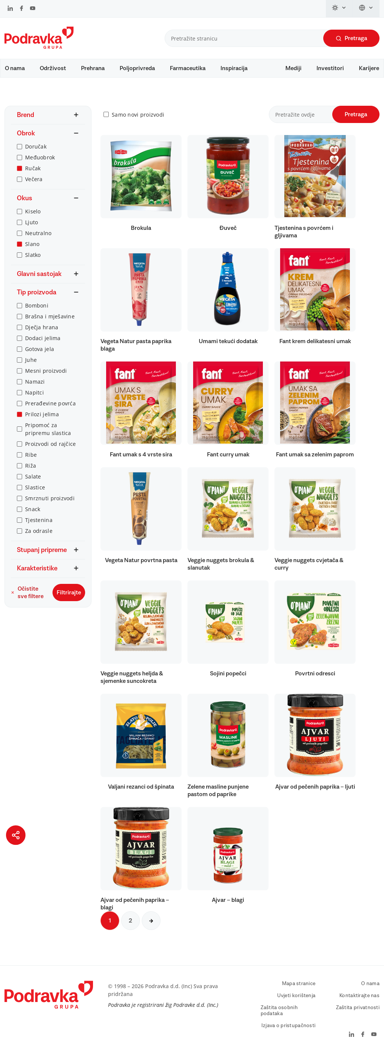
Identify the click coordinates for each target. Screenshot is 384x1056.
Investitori (330, 68)
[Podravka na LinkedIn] (10, 9)
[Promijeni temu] (339, 8)
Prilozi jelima (42, 414)
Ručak (32, 168)
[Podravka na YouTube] (32, 9)
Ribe (31, 454)
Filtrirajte (69, 593)
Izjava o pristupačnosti (288, 1025)
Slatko (33, 254)
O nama (15, 68)
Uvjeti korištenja (296, 995)
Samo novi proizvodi (138, 114)
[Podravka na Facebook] (21, 9)
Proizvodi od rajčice (50, 443)
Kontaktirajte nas (359, 995)
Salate (33, 476)
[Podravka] (39, 47)
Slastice (35, 487)
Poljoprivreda (137, 68)
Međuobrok (40, 157)
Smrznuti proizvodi (50, 498)
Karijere (369, 68)
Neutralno (38, 233)
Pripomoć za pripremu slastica (48, 429)
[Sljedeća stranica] (151, 920)
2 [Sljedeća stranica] (130, 921)
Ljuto (31, 222)
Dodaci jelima (43, 338)
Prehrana (93, 68)
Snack (32, 509)
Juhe (31, 359)
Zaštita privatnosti (358, 1007)
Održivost (53, 68)
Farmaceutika (188, 68)
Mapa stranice (299, 983)
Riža (30, 465)
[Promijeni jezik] (366, 8)
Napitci (34, 392)
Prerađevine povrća (50, 403)
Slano (32, 244)
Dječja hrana (41, 327)
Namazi (35, 381)
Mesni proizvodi (46, 370)
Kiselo (33, 211)
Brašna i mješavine (50, 316)
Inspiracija (234, 68)
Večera (34, 179)
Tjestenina (38, 520)
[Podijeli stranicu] (16, 835)
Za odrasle (38, 530)
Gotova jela (39, 348)
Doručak (35, 146)
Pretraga (351, 38)
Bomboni (36, 305)
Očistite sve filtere (27, 592)
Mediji (293, 68)
